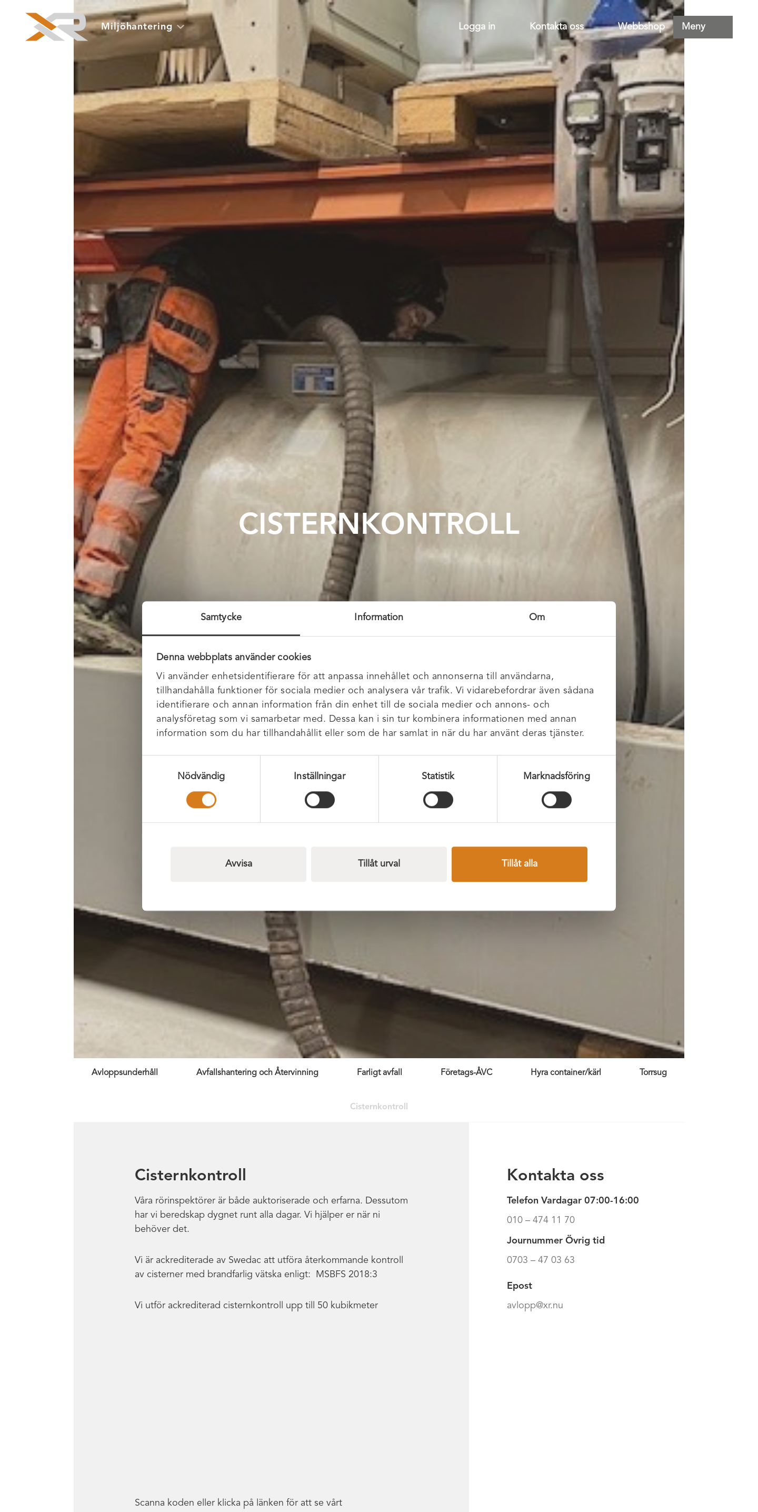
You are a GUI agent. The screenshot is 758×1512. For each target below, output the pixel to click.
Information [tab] (378, 617)
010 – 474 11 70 (541, 1220)
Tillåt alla (519, 864)
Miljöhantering (142, 27)
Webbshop (641, 27)
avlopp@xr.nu (535, 1305)
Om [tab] (537, 617)
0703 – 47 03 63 (541, 1260)
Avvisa (238, 864)
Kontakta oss (557, 27)
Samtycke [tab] (221, 617)
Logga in (476, 27)
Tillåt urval (379, 864)
